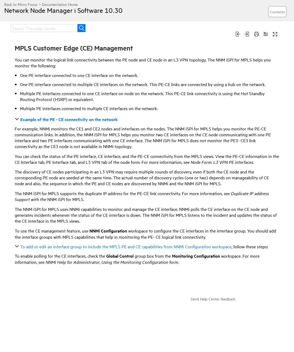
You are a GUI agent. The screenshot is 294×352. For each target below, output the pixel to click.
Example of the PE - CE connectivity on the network (67, 119)
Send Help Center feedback (213, 298)
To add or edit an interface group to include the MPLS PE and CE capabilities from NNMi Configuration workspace (124, 246)
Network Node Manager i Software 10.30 (63, 10)
